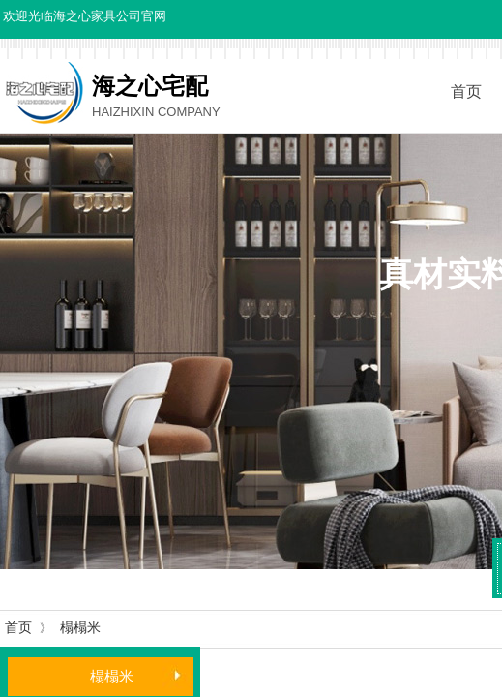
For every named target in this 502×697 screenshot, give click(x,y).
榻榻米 (80, 628)
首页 (18, 628)
